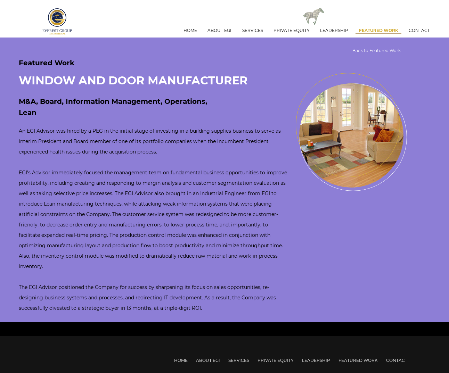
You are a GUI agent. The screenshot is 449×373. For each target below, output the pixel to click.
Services (252, 30)
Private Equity (292, 30)
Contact (419, 30)
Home (190, 30)
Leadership (334, 30)
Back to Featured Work (376, 50)
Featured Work (378, 30)
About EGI (219, 30)
